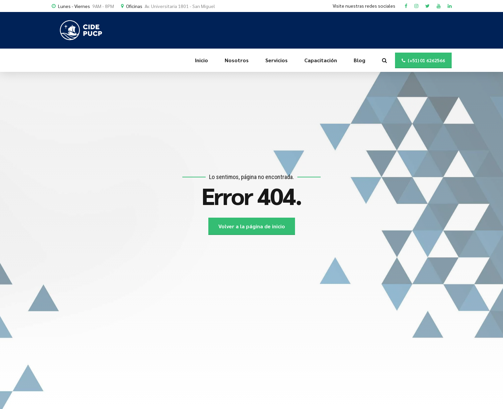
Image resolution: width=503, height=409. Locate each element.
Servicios (276, 60)
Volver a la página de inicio (251, 226)
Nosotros (237, 60)
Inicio (201, 60)
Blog (359, 60)
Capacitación (320, 60)
